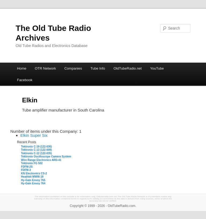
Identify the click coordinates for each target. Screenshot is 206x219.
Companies (73, 68)
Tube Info (97, 68)
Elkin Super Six (34, 135)
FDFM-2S (26, 166)
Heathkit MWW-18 (32, 176)
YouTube (157, 68)
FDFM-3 (26, 169)
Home (22, 68)
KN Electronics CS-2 (34, 173)
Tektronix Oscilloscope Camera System (46, 156)
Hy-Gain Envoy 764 (33, 183)
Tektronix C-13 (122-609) (36, 149)
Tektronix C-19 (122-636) (36, 146)
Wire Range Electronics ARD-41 (41, 160)
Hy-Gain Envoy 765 (33, 180)
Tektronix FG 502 (31, 163)
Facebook (24, 80)
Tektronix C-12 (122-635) (36, 153)
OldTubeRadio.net (127, 68)
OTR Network (45, 68)
